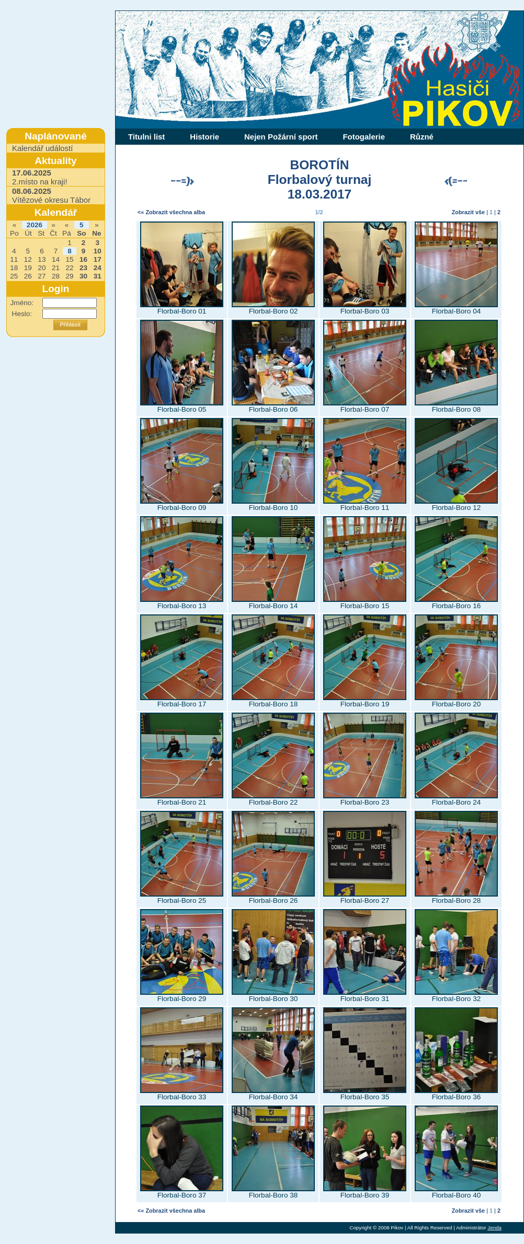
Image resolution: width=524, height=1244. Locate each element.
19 (28, 268)
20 (41, 268)
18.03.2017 (319, 194)
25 (14, 276)
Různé (422, 136)
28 (56, 276)
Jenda (494, 1227)
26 (28, 276)
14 (56, 259)
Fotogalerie (364, 136)
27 (41, 276)
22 (69, 268)
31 (97, 276)
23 (83, 268)
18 (14, 268)
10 (97, 251)
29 (69, 276)
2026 (34, 225)
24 (97, 268)
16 (83, 259)
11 (14, 259)
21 (56, 268)
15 (69, 259)
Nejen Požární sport (280, 136)
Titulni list (146, 136)
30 (83, 276)
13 (41, 259)
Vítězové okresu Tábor (51, 195)
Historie (204, 136)
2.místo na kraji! (39, 177)
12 (28, 259)
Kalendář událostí (42, 148)
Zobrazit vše (468, 212)
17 (97, 259)
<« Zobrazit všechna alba (171, 212)
